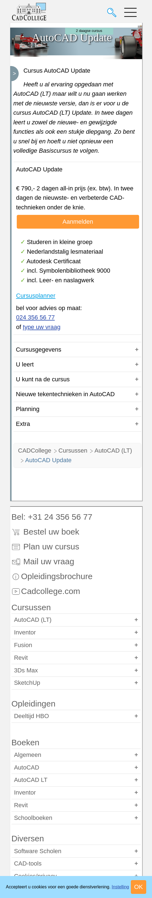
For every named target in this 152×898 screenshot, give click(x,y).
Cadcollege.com (46, 591)
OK (138, 886)
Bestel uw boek (45, 531)
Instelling (120, 887)
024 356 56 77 (35, 317)
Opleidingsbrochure (52, 576)
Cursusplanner (36, 295)
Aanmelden (77, 221)
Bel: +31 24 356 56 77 (52, 516)
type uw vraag (41, 327)
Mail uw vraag (43, 561)
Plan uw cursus (45, 546)
